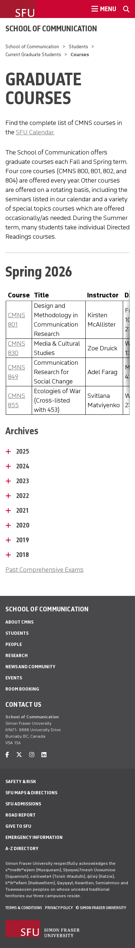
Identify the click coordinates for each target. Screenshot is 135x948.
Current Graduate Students (33, 54)
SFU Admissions (23, 804)
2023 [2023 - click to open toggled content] (22, 481)
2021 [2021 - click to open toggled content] (22, 511)
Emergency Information (34, 837)
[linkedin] (43, 754)
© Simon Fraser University (101, 907)
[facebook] (7, 754)
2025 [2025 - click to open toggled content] (22, 451)
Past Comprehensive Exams (44, 570)
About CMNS (19, 622)
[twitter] (19, 754)
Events (13, 678)
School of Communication (51, 28)
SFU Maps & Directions (31, 793)
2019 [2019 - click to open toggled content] (22, 540)
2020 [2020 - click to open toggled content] (23, 525)
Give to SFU (18, 826)
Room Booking (22, 689)
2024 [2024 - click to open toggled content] (22, 466)
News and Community (30, 667)
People (13, 644)
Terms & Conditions (23, 907)
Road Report (20, 815)
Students (78, 46)
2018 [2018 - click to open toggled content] (22, 555)
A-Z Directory (22, 848)
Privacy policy (59, 907)
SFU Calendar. (35, 132)
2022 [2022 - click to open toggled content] (22, 496)
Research (16, 655)
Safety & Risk (20, 781)
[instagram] (31, 754)
